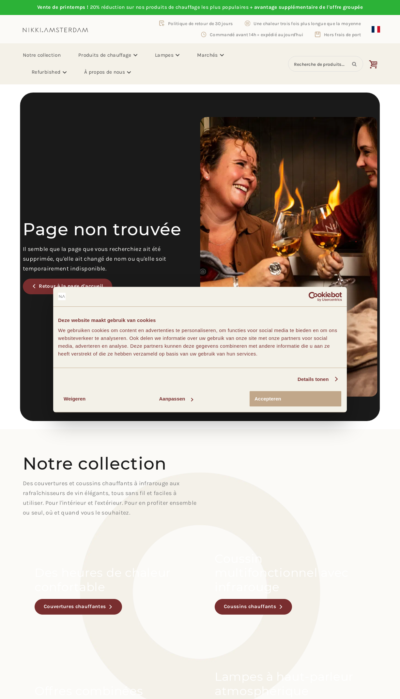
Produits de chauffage (107, 55)
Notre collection (42, 55)
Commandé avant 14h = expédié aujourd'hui (256, 34)
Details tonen (313, 379)
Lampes (167, 55)
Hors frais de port (342, 34)
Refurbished (49, 72)
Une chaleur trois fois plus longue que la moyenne (307, 23)
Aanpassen (176, 398)
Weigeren (74, 398)
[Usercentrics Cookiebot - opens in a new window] (313, 296)
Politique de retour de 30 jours (200, 23)
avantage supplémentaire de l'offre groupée (308, 7)
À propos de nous (107, 72)
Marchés (210, 55)
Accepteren (267, 398)
